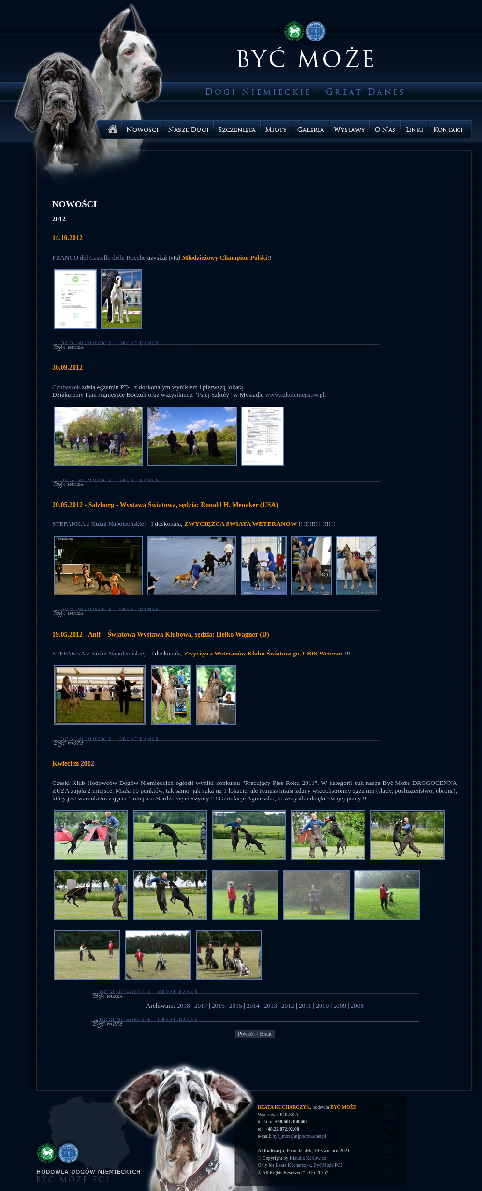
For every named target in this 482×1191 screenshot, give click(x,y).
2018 (183, 1005)
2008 (357, 1005)
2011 (305, 1005)
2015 (235, 1005)
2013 (270, 1005)
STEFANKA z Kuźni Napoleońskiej (99, 523)
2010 (322, 1005)
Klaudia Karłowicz (308, 1158)
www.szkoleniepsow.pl (295, 394)
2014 (253, 1005)
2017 (200, 1005)
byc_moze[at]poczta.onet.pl (299, 1136)
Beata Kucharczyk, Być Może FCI (309, 1165)
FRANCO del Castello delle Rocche (99, 257)
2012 (287, 1005)
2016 (218, 1005)
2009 (339, 1005)
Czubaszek (66, 387)
